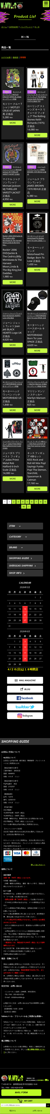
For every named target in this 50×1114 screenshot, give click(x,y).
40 (24, 506)
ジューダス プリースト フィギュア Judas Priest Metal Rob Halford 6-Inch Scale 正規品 (13, 444)
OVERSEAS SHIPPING (21, 566)
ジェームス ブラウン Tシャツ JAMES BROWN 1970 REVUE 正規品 (36, 170)
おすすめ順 (6, 57)
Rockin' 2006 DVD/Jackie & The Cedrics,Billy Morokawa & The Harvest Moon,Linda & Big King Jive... (12, 240)
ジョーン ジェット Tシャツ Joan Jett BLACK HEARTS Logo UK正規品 (12, 315)
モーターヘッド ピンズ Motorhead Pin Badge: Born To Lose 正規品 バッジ (36, 239)
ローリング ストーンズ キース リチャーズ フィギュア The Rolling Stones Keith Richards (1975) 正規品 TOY (37, 96)
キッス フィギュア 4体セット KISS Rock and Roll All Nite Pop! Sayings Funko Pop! (37, 444)
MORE (13, 122)
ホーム (4, 27)
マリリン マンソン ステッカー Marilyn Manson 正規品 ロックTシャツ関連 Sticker (37, 384)
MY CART (28, 1101)
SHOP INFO (15, 573)
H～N (37, 27)
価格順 (15, 57)
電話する (12, 1110)
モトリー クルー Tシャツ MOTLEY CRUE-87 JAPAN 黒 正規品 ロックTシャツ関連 (12, 95)
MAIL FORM (21, 1092)
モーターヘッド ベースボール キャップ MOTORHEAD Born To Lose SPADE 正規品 (37, 316)
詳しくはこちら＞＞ (38, 865)
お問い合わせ (37, 1110)
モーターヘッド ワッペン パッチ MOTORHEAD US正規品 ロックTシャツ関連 (13, 384)
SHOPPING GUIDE (19, 558)
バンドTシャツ (26, 27)
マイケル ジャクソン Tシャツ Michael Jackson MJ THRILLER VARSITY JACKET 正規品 (12, 170)
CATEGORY (13, 27)
